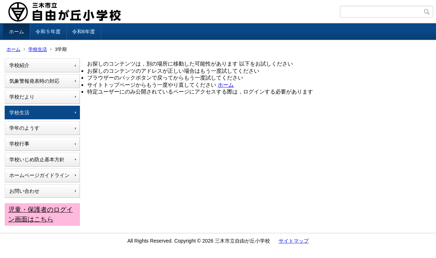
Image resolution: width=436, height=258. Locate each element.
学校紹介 (19, 65)
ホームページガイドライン (39, 175)
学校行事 (19, 144)
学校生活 (37, 49)
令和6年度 (83, 31)
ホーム (16, 31)
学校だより (21, 97)
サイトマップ (294, 241)
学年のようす (24, 128)
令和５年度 (48, 31)
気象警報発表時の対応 (34, 81)
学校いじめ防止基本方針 (37, 159)
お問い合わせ (24, 191)
